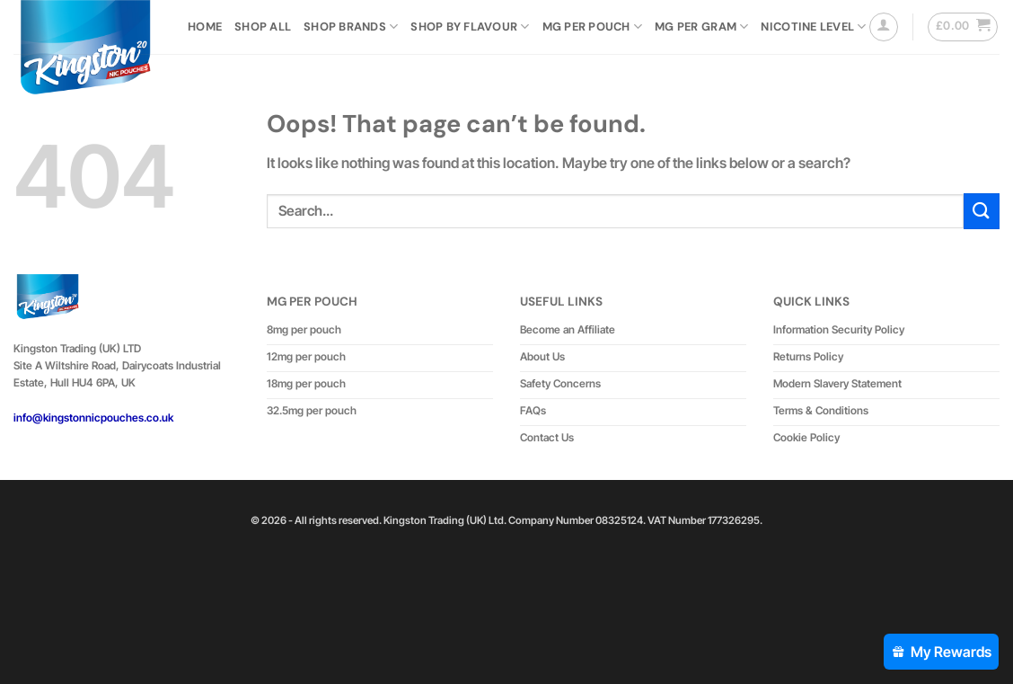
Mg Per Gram (701, 26)
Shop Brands (351, 26)
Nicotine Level (813, 26)
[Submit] (982, 210)
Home (205, 26)
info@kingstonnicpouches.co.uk (93, 417)
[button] (883, 27)
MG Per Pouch (592, 26)
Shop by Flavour (469, 26)
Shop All (262, 26)
